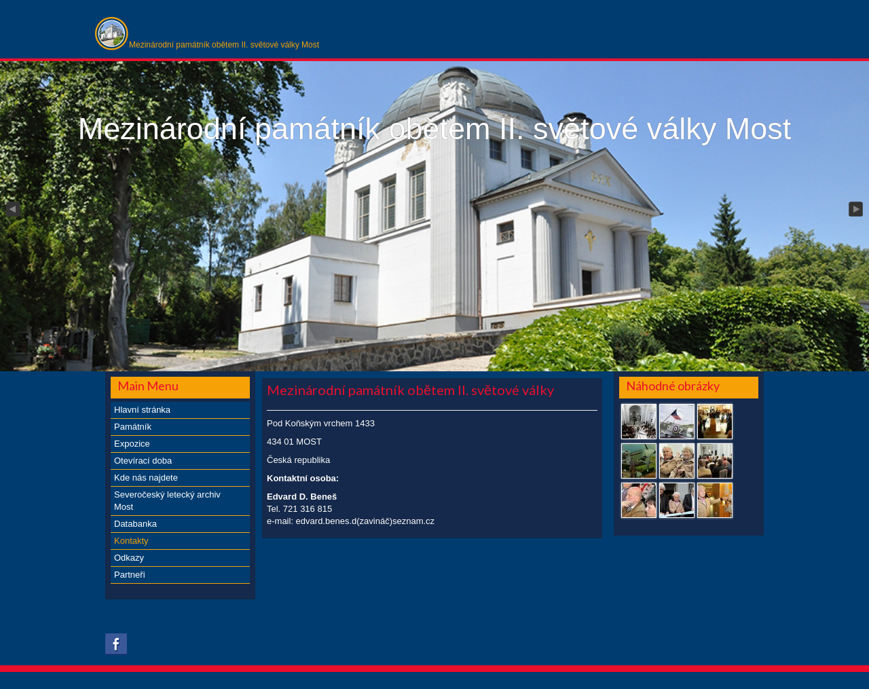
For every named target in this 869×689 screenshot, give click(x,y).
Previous (12, 210)
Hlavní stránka (142, 410)
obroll (338, 682)
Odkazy (129, 558)
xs (300, 682)
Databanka (135, 524)
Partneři (129, 575)
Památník (132, 427)
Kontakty (131, 541)
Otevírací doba (143, 460)
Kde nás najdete (146, 477)
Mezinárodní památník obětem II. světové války (410, 389)
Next (857, 210)
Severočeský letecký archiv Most (167, 500)
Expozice (132, 444)
